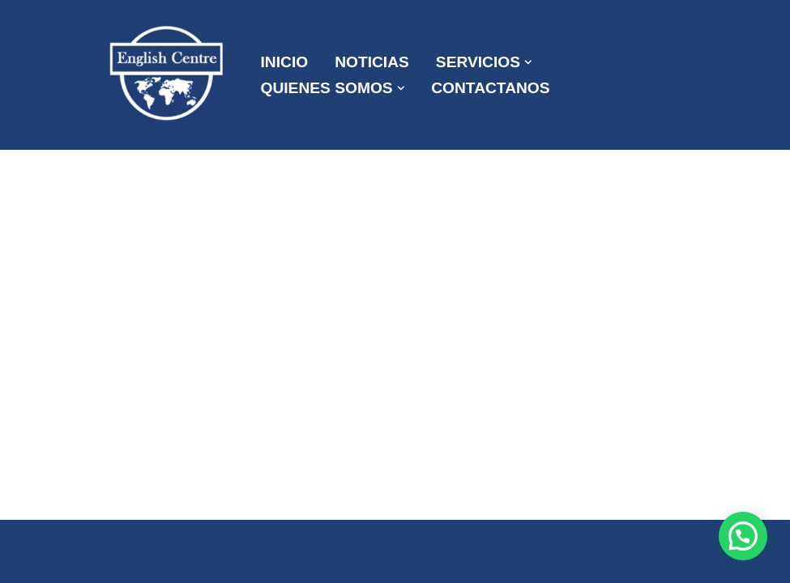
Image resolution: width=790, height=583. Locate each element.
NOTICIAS (372, 61)
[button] (528, 62)
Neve (119, 540)
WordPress (136, 562)
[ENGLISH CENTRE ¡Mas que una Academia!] (168, 75)
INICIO (285, 61)
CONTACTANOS (490, 87)
